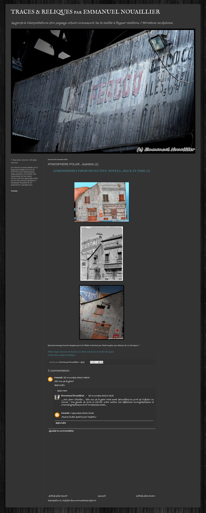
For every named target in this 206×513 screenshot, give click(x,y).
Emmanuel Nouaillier (72, 395)
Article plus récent (57, 496)
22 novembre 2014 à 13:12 (100, 395)
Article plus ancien (145, 496)
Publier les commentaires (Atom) (79, 500)
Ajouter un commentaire (61, 431)
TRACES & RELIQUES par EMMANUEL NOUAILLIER (85, 12)
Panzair (58, 377)
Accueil (101, 496)
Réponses (62, 391)
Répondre (59, 385)
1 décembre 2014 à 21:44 (82, 413)
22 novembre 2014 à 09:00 (76, 377)
